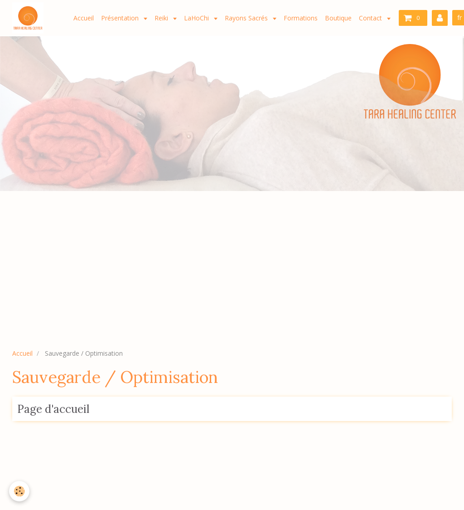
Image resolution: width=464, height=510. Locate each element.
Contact (371, 18)
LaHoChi (197, 18)
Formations (301, 18)
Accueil (83, 18)
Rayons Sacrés (247, 18)
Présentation (120, 18)
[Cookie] (19, 491)
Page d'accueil (53, 409)
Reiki (162, 18)
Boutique (338, 18)
